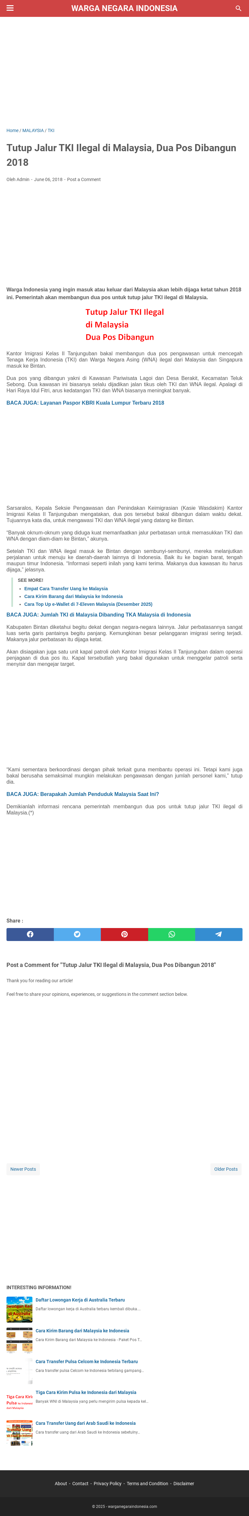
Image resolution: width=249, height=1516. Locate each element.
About (61, 1483)
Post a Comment (84, 179)
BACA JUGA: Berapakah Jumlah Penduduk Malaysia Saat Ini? (82, 794)
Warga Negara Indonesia (124, 8)
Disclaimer (183, 1483)
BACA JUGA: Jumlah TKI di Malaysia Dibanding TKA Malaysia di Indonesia (98, 614)
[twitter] (77, 934)
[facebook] (30, 934)
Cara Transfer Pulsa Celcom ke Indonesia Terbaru (87, 1361)
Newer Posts (23, 1169)
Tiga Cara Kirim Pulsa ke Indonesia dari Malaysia (86, 1392)
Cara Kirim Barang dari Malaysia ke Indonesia (73, 596)
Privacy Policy (108, 1483)
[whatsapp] (172, 934)
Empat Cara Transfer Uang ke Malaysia (66, 588)
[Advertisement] (124, 72)
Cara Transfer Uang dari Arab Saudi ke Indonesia (86, 1423)
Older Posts (226, 1169)
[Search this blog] (239, 8)
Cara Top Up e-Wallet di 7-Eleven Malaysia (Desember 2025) (88, 604)
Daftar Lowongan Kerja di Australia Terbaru (80, 1299)
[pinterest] (124, 934)
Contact (80, 1483)
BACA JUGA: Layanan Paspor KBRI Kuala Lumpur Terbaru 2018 (85, 403)
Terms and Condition (147, 1483)
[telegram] (219, 934)
